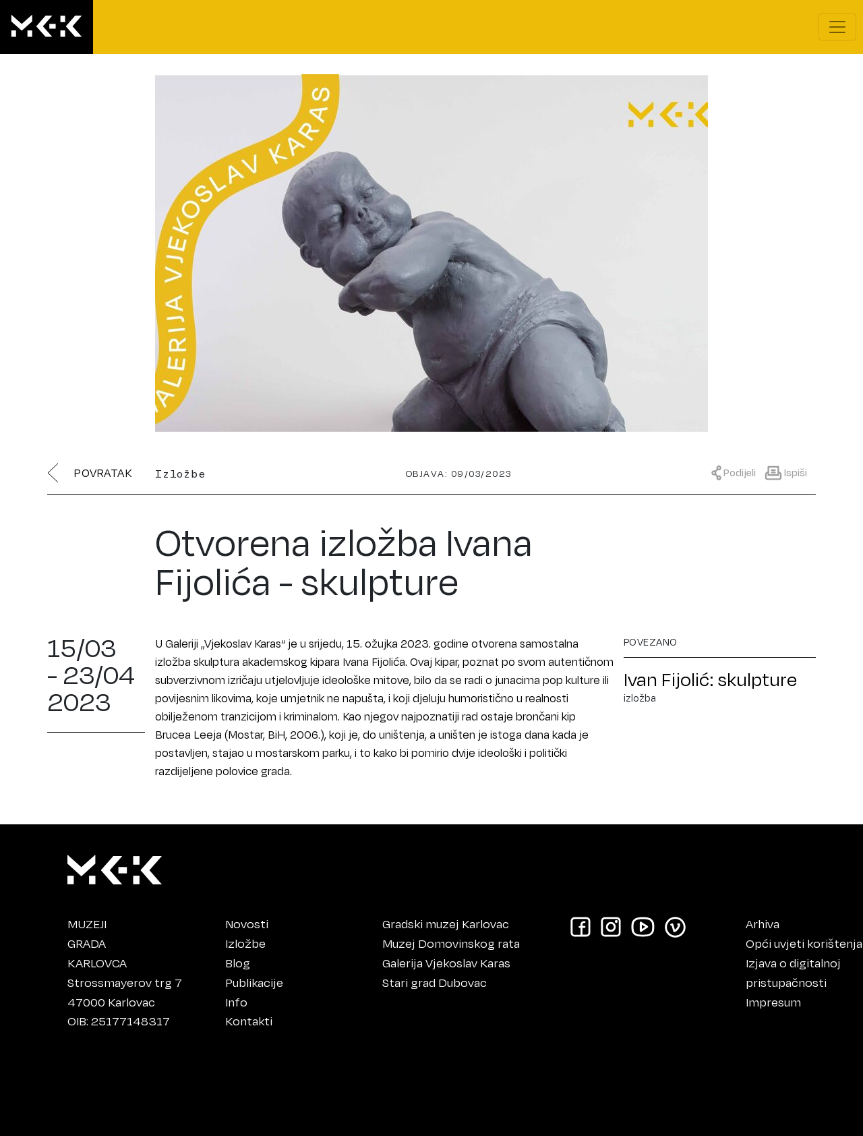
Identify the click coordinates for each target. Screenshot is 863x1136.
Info (236, 1002)
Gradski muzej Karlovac (445, 923)
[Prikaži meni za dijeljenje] (737, 472)
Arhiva (762, 923)
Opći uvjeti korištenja (804, 943)
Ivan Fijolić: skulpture (710, 679)
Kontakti (248, 1020)
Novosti (246, 923)
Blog (237, 962)
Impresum (773, 1002)
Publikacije (254, 982)
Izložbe (245, 943)
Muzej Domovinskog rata (451, 943)
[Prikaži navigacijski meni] (837, 26)
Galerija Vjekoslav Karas (446, 962)
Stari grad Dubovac (434, 982)
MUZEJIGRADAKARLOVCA (97, 943)
